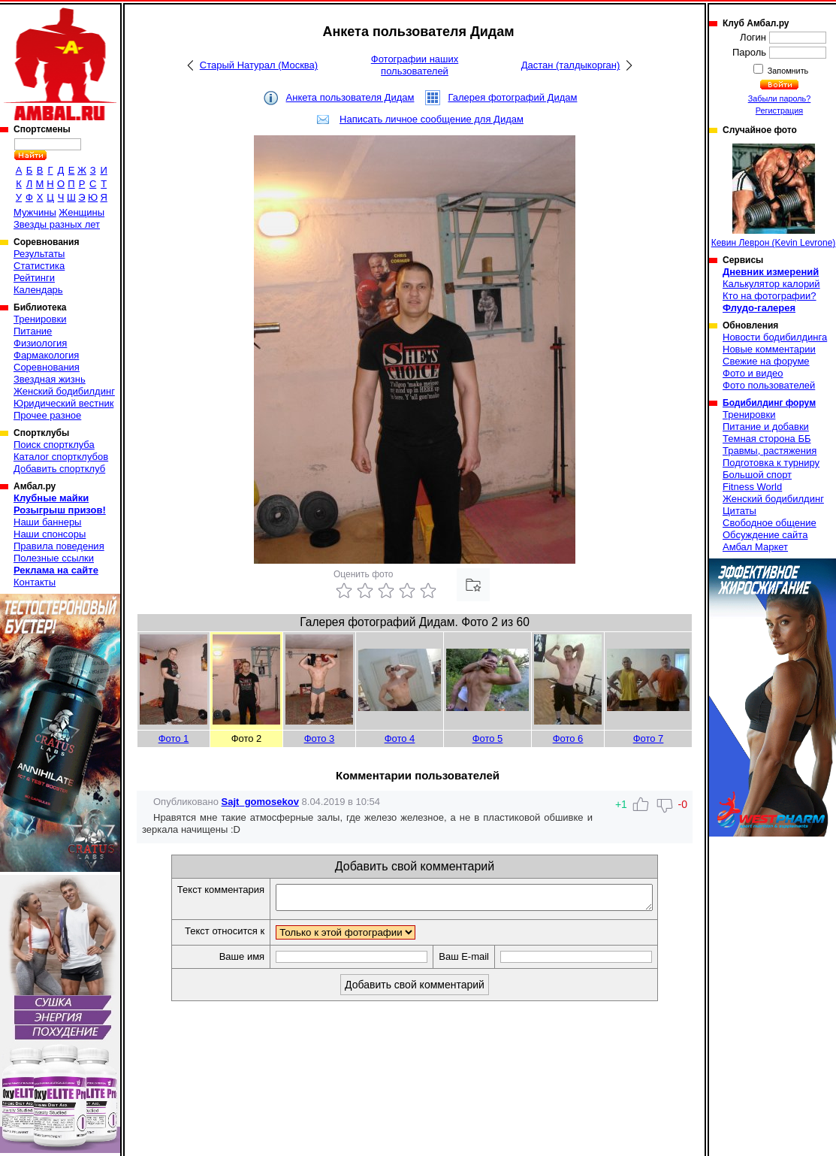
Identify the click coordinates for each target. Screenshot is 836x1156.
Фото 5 (487, 738)
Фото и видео (753, 373)
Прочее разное (47, 415)
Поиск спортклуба (54, 444)
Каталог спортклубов (61, 456)
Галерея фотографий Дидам (512, 97)
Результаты (39, 253)
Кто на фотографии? (769, 295)
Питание (33, 331)
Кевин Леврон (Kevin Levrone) (773, 196)
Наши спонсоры (50, 534)
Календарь (38, 289)
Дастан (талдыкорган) (570, 65)
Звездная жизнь (50, 379)
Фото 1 (173, 738)
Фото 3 (319, 738)
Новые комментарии (769, 349)
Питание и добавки (766, 426)
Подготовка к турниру (771, 462)
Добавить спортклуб (59, 468)
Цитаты (739, 510)
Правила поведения (59, 546)
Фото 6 (568, 738)
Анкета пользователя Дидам (350, 97)
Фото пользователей (769, 385)
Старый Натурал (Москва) (259, 65)
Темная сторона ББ (767, 438)
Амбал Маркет (755, 546)
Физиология (40, 343)
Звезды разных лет (57, 224)
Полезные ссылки (54, 558)
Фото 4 (400, 738)
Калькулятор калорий (771, 283)
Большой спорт (757, 474)
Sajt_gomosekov (260, 801)
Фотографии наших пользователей (415, 65)
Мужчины (35, 212)
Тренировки (40, 319)
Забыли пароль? (779, 98)
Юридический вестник (63, 403)
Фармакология (46, 355)
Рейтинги (34, 277)
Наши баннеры (47, 522)
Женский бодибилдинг (64, 391)
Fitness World (752, 486)
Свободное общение (769, 522)
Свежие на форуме (766, 361)
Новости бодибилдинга (775, 337)
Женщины (81, 212)
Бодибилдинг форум (769, 403)
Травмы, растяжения (769, 450)
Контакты (35, 582)
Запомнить (787, 70)
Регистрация (779, 110)
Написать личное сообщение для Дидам (432, 119)
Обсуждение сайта (765, 534)
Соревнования (47, 367)
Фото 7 (648, 738)
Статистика (39, 265)
